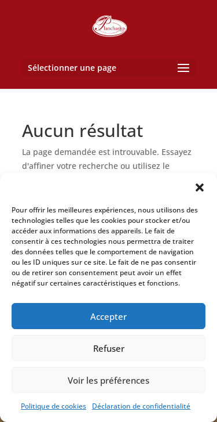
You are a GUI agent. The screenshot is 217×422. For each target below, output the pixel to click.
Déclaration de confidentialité (141, 406)
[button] (199, 187)
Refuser (108, 348)
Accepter (108, 316)
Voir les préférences (108, 380)
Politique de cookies (53, 406)
